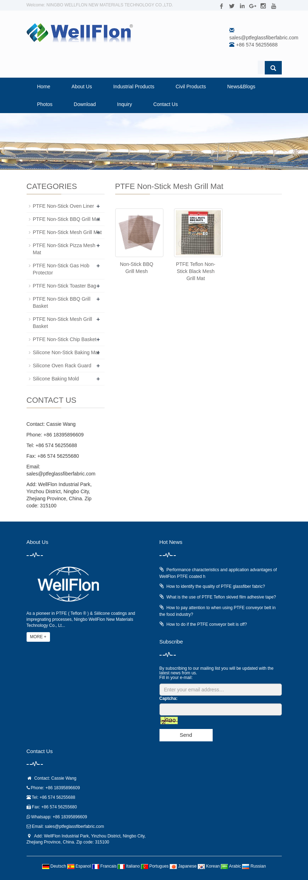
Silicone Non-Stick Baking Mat (66, 352)
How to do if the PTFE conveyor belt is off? (207, 624)
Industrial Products (133, 86)
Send (186, 735)
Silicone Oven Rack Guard (62, 365)
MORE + (38, 636)
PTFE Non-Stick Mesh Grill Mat (67, 232)
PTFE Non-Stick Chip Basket (65, 339)
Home (43, 86)
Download (85, 104)
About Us (82, 86)
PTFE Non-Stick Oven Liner (63, 206)
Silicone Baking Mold (56, 378)
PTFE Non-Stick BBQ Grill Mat (66, 219)
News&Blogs (241, 86)
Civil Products (190, 86)
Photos (45, 104)
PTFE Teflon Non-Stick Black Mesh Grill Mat (195, 271)
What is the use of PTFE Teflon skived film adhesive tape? (221, 597)
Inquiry (124, 104)
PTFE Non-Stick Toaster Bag (64, 286)
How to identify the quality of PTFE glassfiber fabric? (216, 586)
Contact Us (165, 104)
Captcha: (168, 698)
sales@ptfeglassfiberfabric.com (263, 37)
